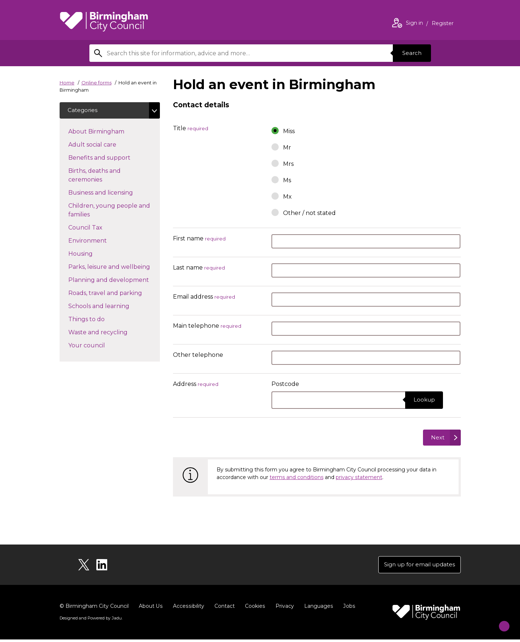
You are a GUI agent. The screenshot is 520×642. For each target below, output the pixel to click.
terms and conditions (296, 478)
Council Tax (98, 228)
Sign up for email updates (417, 566)
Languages (317, 608)
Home (67, 82)
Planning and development (114, 280)
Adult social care (105, 145)
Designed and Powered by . (90, 620)
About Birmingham (109, 132)
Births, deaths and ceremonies (98, 176)
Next (436, 438)
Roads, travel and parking (114, 294)
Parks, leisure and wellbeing (114, 267)
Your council (99, 346)
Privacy (283, 608)
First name (199, 239)
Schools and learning (111, 307)
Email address (204, 297)
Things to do (99, 320)
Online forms (96, 82)
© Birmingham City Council (94, 608)
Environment (100, 241)
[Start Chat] (499, 621)
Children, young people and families (109, 211)
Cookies (254, 608)
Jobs (347, 608)
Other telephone (198, 354)
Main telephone (207, 326)
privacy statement (359, 478)
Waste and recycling (110, 333)
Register (443, 24)
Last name (199, 268)
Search (410, 52)
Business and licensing (113, 193)
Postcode (285, 383)
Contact (223, 608)
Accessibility (188, 608)
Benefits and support (112, 158)
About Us (150, 608)
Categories (83, 110)
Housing (93, 254)
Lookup (422, 399)
